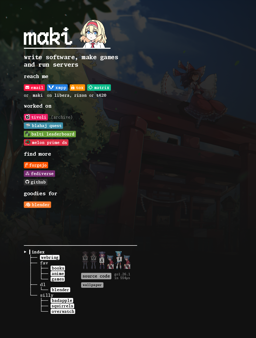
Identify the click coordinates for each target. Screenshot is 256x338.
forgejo (36, 165)
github (35, 182)
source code (96, 276)
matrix (99, 87)
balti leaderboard (49, 133)
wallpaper (92, 285)
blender (37, 204)
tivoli (35, 116)
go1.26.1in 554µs (122, 276)
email (34, 87)
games (58, 279)
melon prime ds (46, 142)
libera (61, 95)
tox (77, 87)
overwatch (63, 311)
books (58, 268)
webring (50, 257)
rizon (80, 95)
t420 (101, 95)
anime (58, 273)
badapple (62, 300)
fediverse (39, 173)
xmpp (57, 87)
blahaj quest (43, 125)
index (38, 252)
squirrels (62, 306)
